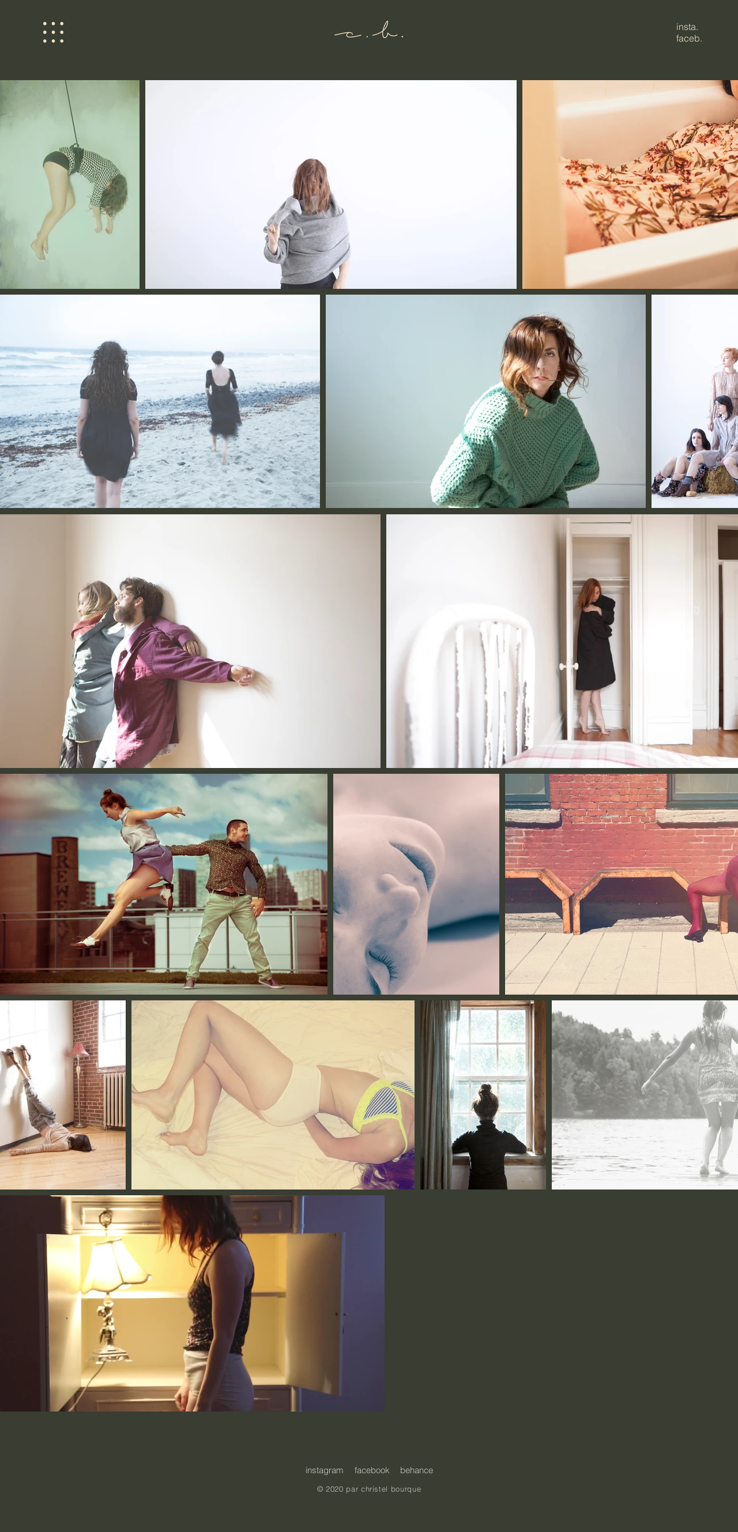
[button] (53, 32)
